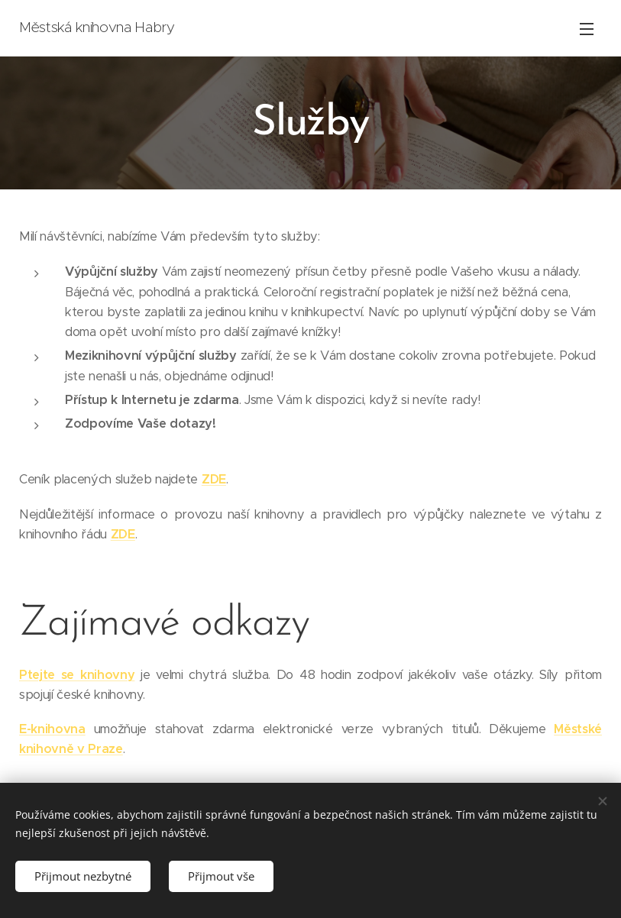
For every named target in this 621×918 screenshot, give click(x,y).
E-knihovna (52, 728)
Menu (587, 29)
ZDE (214, 478)
